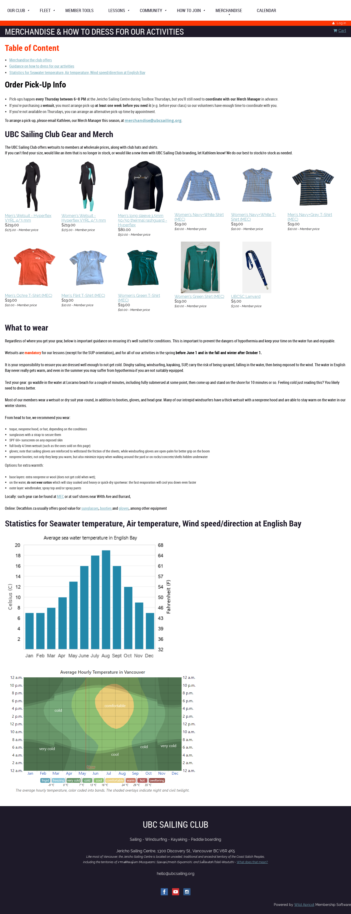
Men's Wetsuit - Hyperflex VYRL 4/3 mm (28, 218)
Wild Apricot (304, 905)
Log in (341, 23)
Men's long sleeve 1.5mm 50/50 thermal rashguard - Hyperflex (142, 220)
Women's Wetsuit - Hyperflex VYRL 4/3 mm (83, 218)
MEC (60, 496)
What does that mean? (252, 862)
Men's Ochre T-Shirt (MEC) (28, 295)
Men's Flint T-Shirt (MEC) (83, 295)
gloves (124, 508)
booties (106, 508)
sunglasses (90, 508)
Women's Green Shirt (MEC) (199, 296)
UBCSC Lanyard (246, 296)
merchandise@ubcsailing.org (153, 120)
